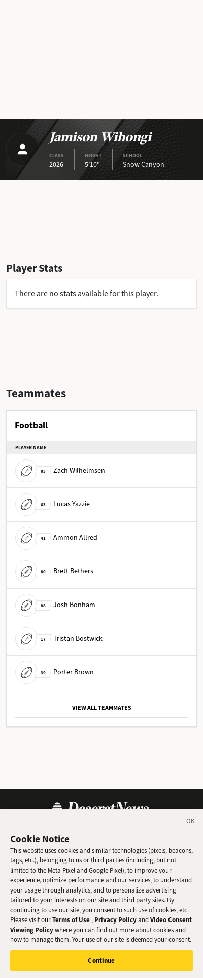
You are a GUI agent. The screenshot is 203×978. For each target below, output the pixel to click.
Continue (101, 966)
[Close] (191, 828)
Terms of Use (71, 926)
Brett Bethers (54, 571)
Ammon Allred (56, 537)
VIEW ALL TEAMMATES (101, 708)
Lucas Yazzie (52, 504)
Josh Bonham (55, 605)
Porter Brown (54, 672)
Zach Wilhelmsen (60, 470)
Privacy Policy (115, 926)
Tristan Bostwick (59, 638)
